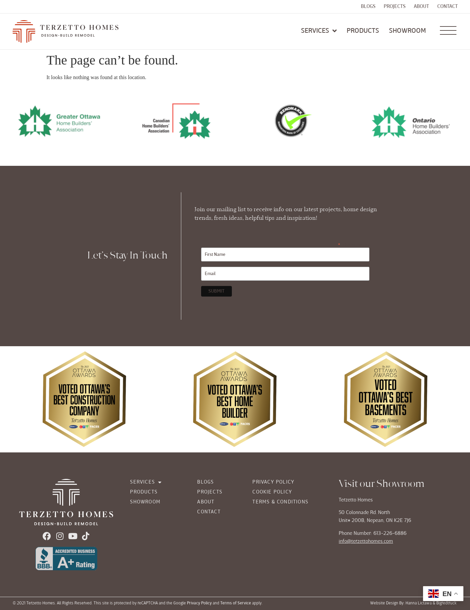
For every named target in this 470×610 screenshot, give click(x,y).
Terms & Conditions (280, 502)
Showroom (145, 502)
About (421, 6)
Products (143, 492)
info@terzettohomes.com (366, 541)
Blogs (368, 6)
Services (146, 482)
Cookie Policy (272, 492)
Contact (447, 6)
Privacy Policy (273, 482)
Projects (395, 6)
